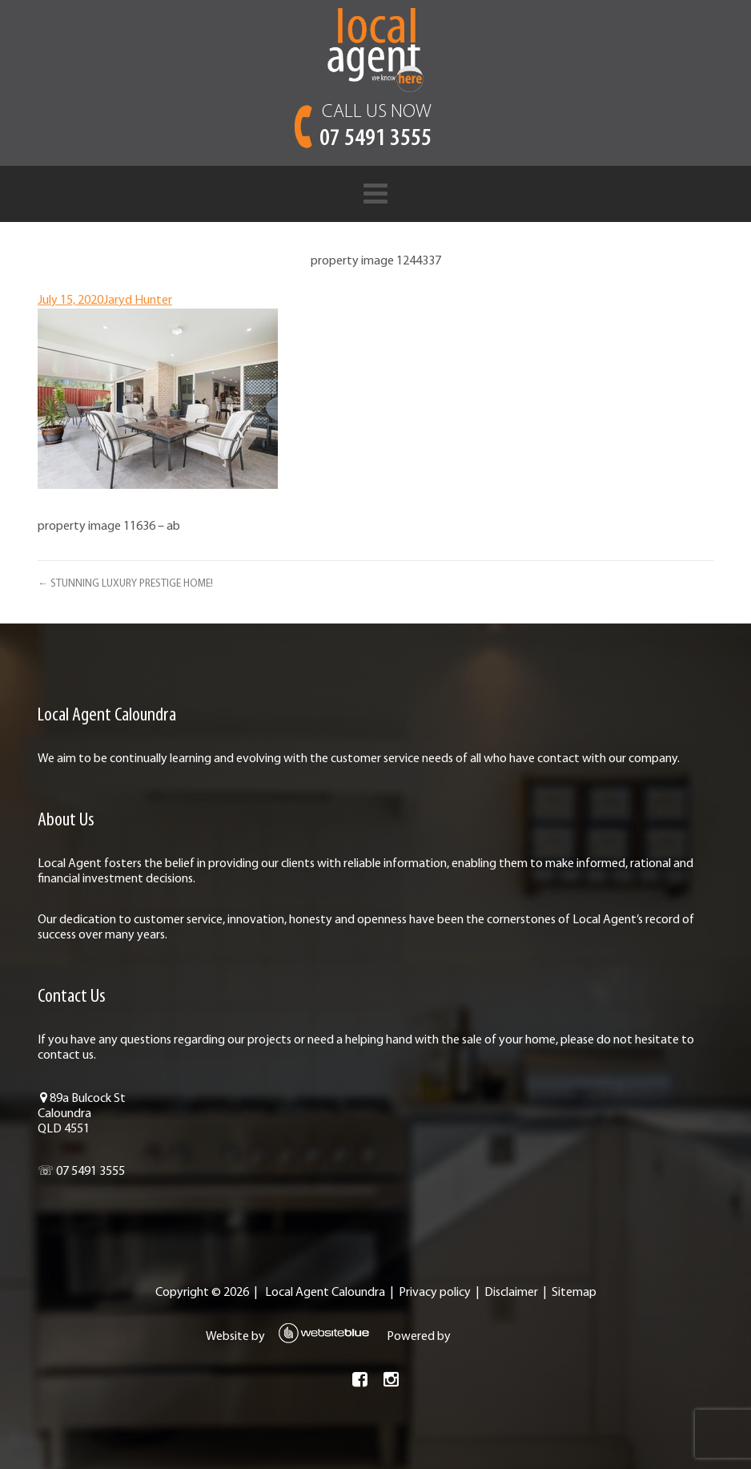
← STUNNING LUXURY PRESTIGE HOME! (125, 584)
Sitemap (574, 1292)
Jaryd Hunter (137, 300)
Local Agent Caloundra (325, 1292)
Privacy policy (435, 1292)
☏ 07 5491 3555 (81, 1171)
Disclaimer (511, 1292)
